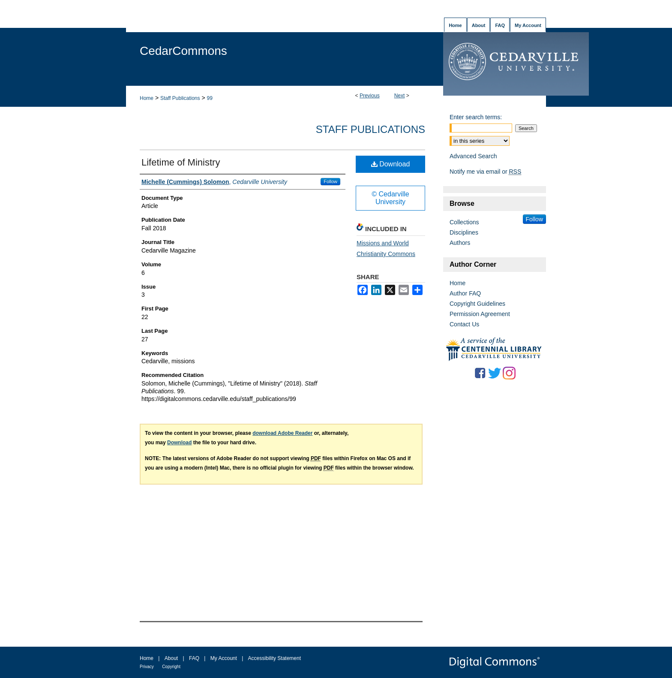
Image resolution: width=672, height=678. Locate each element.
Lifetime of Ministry (180, 162)
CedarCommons (183, 50)
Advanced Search (473, 156)
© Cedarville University (390, 197)
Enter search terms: (476, 117)
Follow (330, 181)
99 (209, 98)
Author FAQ (465, 293)
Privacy (147, 666)
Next (399, 96)
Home (146, 98)
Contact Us (464, 324)
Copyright (171, 666)
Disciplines (464, 232)
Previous (370, 96)
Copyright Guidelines (477, 303)
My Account (223, 658)
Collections (464, 222)
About (171, 658)
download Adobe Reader (282, 433)
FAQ (194, 658)
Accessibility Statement (274, 658)
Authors (460, 242)
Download (390, 164)
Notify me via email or (485, 171)
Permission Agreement (480, 313)
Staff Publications (180, 98)
